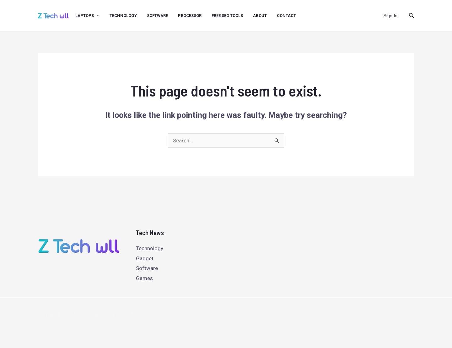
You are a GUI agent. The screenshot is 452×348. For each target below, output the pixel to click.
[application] (97, 15)
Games (144, 278)
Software (147, 268)
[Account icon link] (390, 16)
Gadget (144, 258)
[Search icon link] (411, 16)
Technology (149, 248)
